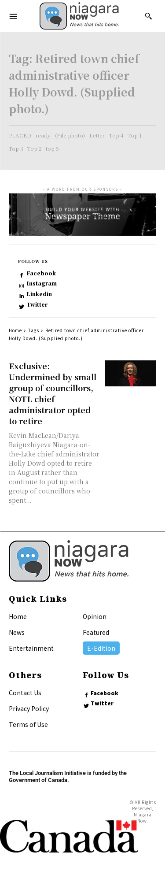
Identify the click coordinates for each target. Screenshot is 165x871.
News (17, 632)
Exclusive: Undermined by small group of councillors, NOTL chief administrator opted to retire (52, 393)
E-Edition (101, 648)
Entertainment (31, 648)
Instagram (41, 283)
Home (15, 330)
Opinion (94, 616)
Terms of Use (28, 724)
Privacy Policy (29, 708)
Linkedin (39, 294)
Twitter (37, 304)
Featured (96, 632)
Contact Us (25, 692)
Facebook (41, 273)
